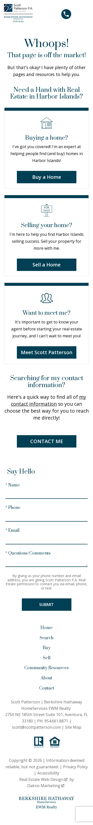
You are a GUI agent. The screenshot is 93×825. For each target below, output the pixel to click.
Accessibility (48, 773)
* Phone (12, 507)
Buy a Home (46, 177)
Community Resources (46, 668)
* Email (12, 530)
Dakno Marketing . (46, 785)
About (46, 678)
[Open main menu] (83, 14)
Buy (47, 648)
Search (46, 638)
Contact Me (46, 441)
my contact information (48, 400)
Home (46, 628)
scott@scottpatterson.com (36, 727)
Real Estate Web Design (43, 779)
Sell (46, 658)
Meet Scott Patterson (46, 352)
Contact (46, 688)
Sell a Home (46, 264)
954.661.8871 (56, 721)
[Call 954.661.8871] (66, 14)
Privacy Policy (75, 767)
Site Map (73, 727)
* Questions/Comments (28, 553)
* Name (12, 485)
